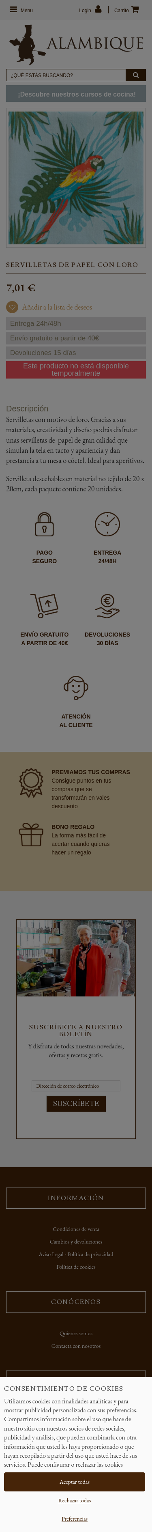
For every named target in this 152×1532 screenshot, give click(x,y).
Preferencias (75, 1518)
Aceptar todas (75, 1481)
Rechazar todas (74, 1500)
